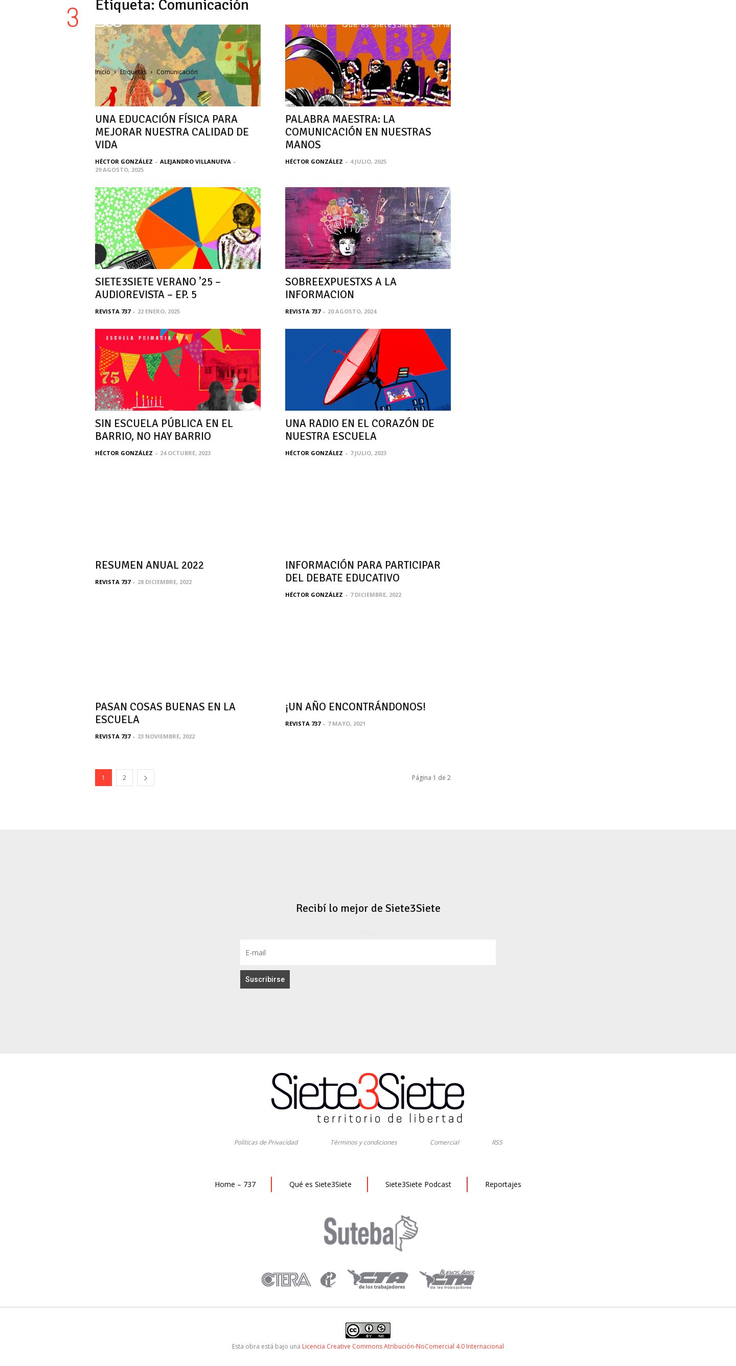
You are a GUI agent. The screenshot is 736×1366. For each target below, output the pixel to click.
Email (368, 932)
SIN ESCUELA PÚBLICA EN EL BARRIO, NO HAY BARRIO (164, 430)
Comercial (444, 1142)
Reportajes (503, 1184)
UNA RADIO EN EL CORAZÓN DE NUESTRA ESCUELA (359, 430)
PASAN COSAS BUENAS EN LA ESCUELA (165, 713)
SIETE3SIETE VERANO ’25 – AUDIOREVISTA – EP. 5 (158, 288)
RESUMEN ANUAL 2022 (149, 565)
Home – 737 (235, 1184)
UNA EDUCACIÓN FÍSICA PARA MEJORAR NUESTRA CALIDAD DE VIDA (172, 132)
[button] (653, 25)
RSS (497, 1142)
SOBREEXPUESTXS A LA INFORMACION (341, 288)
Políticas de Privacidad (265, 1142)
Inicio (102, 72)
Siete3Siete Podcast (418, 1184)
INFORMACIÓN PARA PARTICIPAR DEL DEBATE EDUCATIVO (363, 571)
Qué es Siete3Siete (320, 1184)
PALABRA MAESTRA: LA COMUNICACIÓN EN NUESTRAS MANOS (358, 132)
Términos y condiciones (363, 1142)
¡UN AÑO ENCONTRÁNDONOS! (355, 706)
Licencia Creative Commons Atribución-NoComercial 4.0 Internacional (403, 1346)
